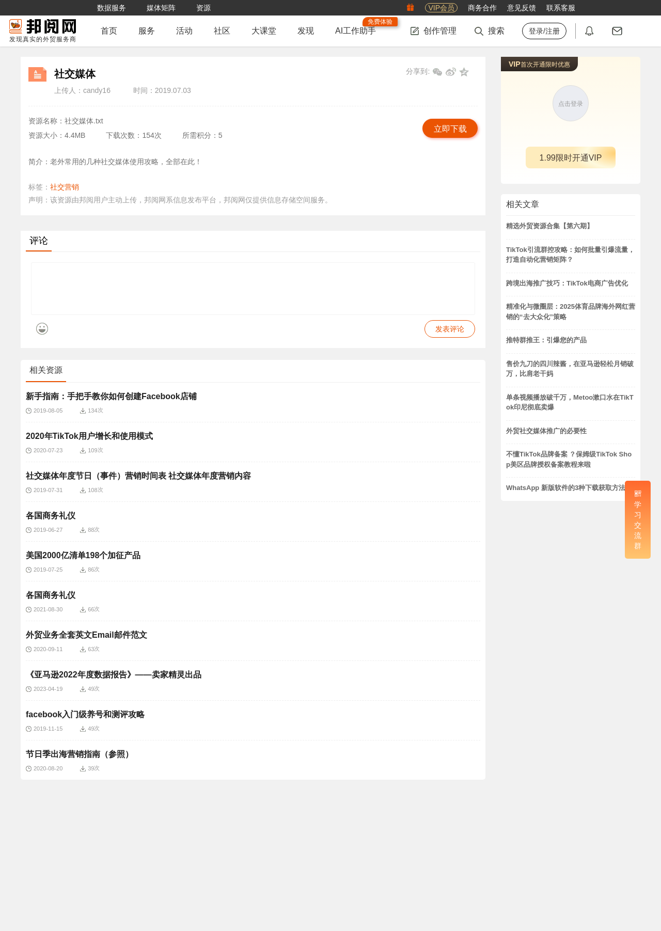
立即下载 (450, 128)
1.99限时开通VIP (571, 157)
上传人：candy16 (82, 90)
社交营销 (64, 187)
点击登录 (570, 103)
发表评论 (449, 337)
